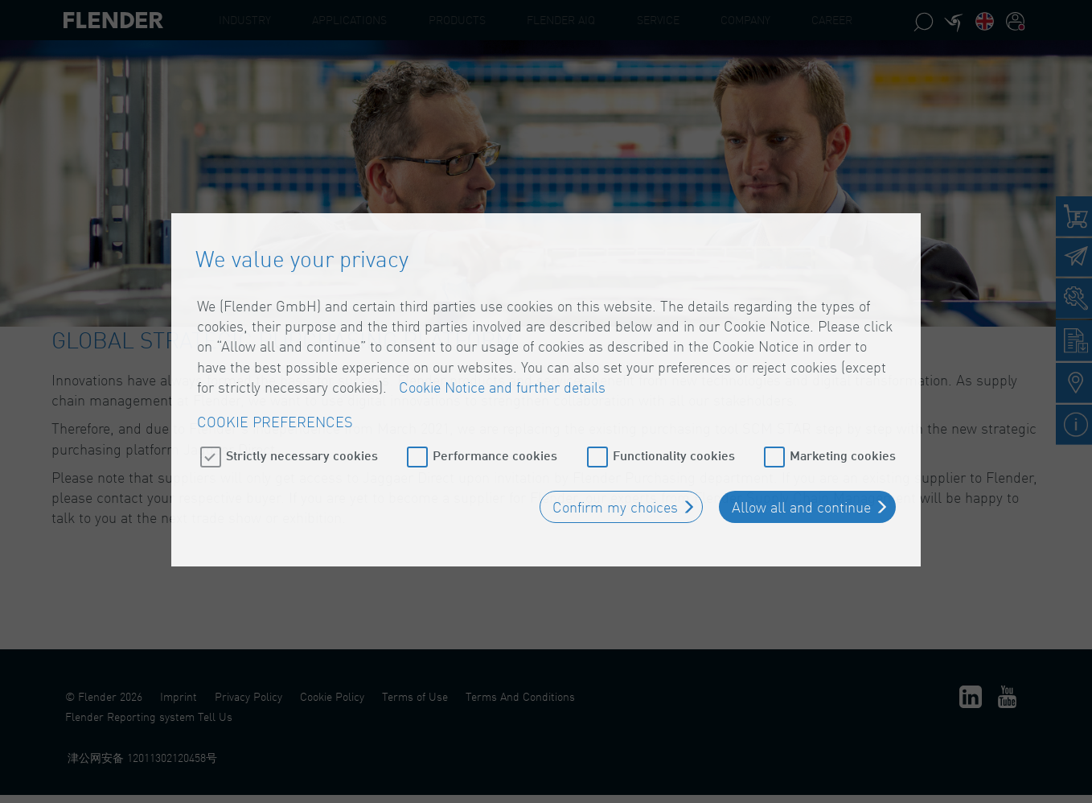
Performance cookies (495, 445)
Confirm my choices (615, 497)
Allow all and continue (801, 497)
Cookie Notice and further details (502, 377)
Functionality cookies (674, 445)
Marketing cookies (843, 445)
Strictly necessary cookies (302, 445)
